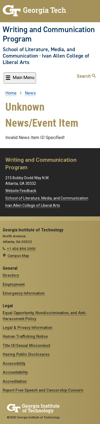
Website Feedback (20, 191)
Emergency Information (24, 293)
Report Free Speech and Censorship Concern (43, 390)
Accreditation (15, 381)
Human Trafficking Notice (25, 336)
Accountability (15, 372)
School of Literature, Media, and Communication (39, 52)
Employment (14, 284)
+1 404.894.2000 (21, 248)
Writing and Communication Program (49, 34)
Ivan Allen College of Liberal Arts (46, 59)
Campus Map (18, 255)
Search (86, 76)
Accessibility (14, 363)
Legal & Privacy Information (27, 327)
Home (11, 93)
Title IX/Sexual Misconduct (26, 345)
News (30, 93)
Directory (11, 275)
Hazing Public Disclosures (26, 354)
